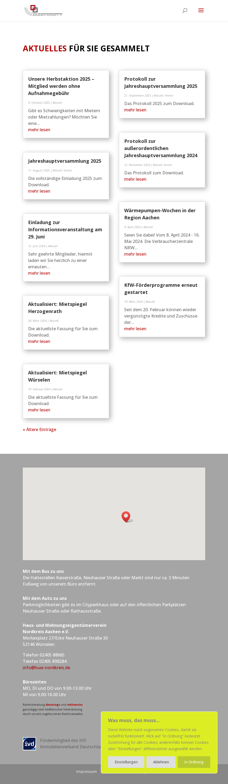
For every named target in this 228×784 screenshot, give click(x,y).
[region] (159, 742)
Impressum (86, 771)
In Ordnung (194, 761)
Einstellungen (126, 761)
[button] (128, 517)
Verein (68, 170)
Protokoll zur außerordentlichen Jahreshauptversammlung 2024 (160, 148)
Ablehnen (161, 761)
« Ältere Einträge (39, 429)
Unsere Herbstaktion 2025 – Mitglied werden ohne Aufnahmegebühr (61, 86)
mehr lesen (39, 130)
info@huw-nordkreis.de (46, 667)
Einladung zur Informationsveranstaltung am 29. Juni (65, 229)
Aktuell (57, 103)
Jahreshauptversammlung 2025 (64, 161)
